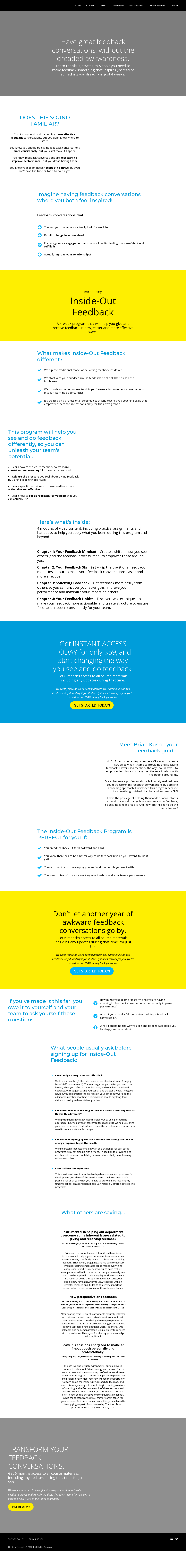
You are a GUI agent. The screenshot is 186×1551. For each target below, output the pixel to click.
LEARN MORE (118, 5)
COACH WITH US (157, 5)
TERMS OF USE (36, 1539)
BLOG (103, 5)
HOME (78, 5)
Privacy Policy (16, 1539)
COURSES (91, 5)
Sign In (174, 5)
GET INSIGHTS (136, 5)
